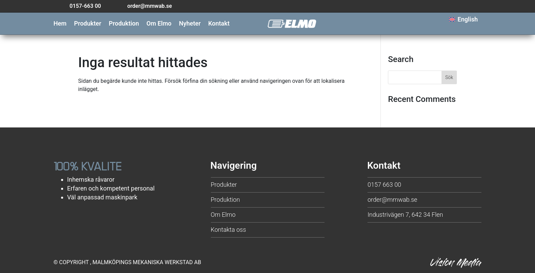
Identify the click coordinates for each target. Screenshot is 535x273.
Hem (60, 24)
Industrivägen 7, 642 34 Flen (405, 214)
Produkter (87, 24)
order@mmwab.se (392, 199)
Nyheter (190, 24)
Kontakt (219, 24)
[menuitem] (463, 20)
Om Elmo (158, 24)
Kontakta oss (228, 229)
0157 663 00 (384, 184)
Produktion (124, 24)
